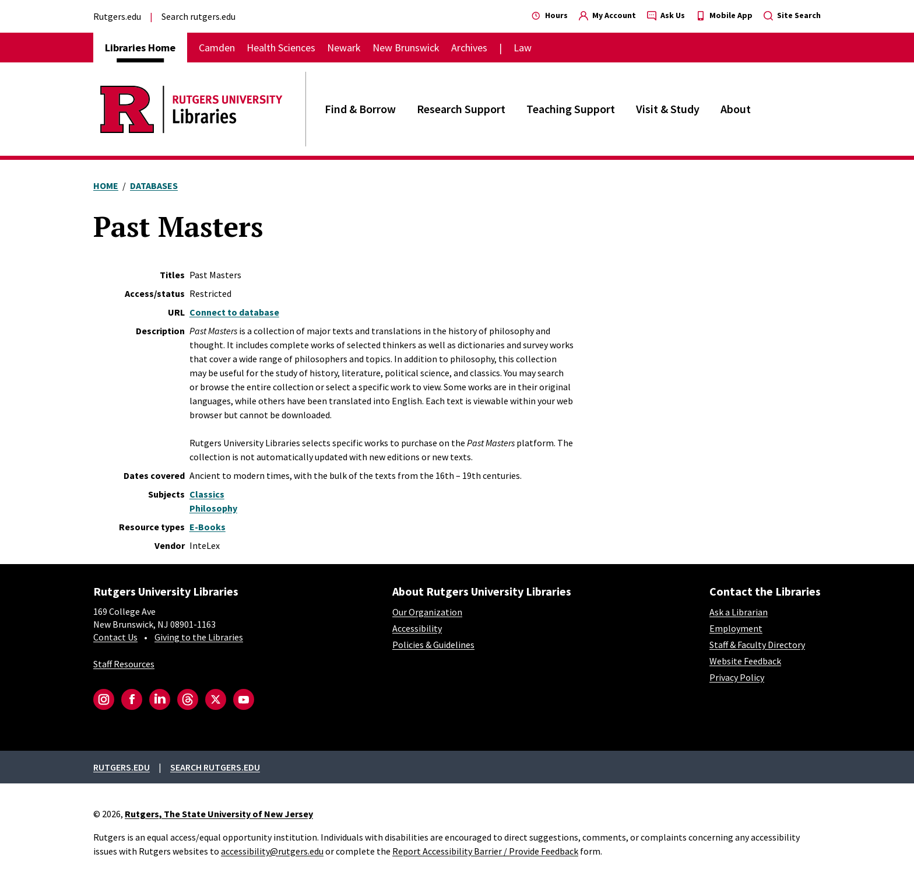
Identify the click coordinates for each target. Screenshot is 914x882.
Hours (550, 15)
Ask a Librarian (738, 612)
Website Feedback (745, 661)
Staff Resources (123, 664)
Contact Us (115, 637)
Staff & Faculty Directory (757, 644)
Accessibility (417, 628)
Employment (735, 628)
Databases (154, 185)
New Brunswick (406, 47)
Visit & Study (667, 109)
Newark (344, 47)
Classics (206, 494)
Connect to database (234, 312)
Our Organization (427, 612)
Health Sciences (281, 47)
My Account (607, 15)
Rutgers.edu (117, 16)
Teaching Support (570, 109)
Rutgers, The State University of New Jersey (219, 814)
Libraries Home (140, 47)
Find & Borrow (360, 109)
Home (105, 185)
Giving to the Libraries (198, 637)
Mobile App (724, 15)
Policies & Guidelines (433, 644)
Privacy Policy (736, 677)
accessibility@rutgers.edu (272, 851)
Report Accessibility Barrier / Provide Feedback (485, 851)
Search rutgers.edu (198, 16)
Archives (469, 47)
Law (523, 47)
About (735, 109)
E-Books (207, 527)
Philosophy (213, 508)
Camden (217, 47)
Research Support (461, 109)
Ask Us (666, 15)
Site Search (792, 15)
